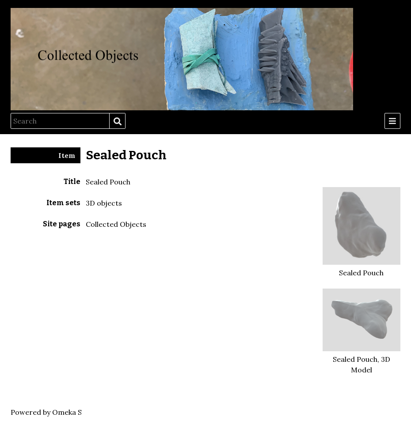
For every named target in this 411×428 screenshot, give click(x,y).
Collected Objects (116, 224)
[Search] (60, 120)
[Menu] (392, 121)
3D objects (104, 203)
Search (117, 121)
